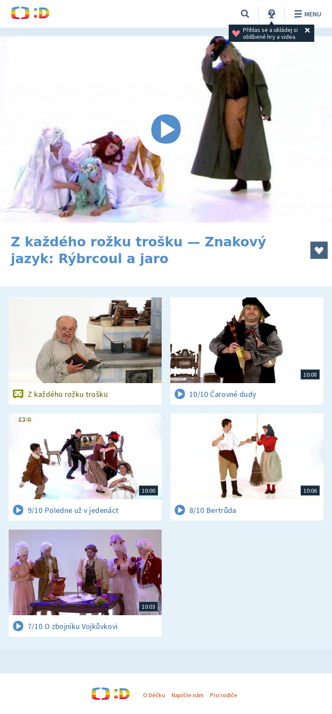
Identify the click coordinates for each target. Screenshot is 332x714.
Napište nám (188, 695)
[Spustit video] (166, 129)
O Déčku (154, 695)
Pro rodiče (223, 695)
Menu (306, 13)
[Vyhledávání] (245, 14)
